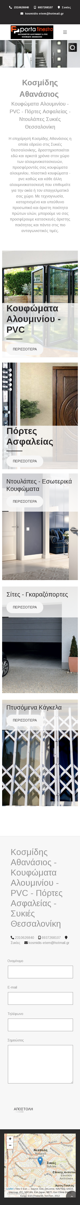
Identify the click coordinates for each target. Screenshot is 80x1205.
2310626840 (21, 7)
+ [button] (10, 1122)
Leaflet (9, 1172)
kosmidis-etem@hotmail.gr (44, 13)
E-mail (12, 987)
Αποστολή (23, 1092)
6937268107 (45, 7)
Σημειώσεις (15, 1040)
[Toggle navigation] (65, 32)
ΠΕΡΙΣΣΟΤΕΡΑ (25, 349)
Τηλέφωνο (15, 1014)
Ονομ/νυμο (15, 961)
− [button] (10, 1129)
